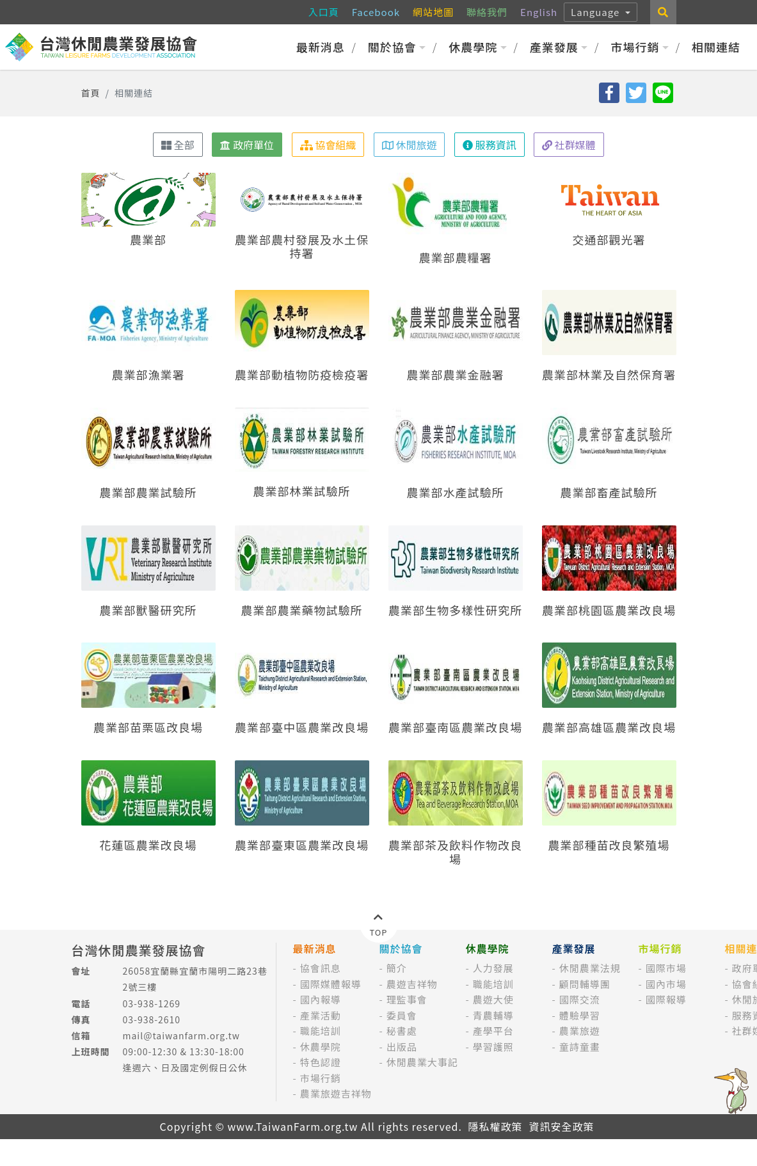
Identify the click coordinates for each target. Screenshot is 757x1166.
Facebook (376, 12)
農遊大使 (493, 999)
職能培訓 (320, 1030)
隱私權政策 (495, 1126)
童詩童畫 (579, 1046)
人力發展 (493, 968)
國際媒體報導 (331, 984)
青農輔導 (493, 1015)
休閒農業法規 (590, 968)
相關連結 (716, 46)
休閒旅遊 (409, 144)
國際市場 (666, 968)
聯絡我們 (486, 12)
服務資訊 (489, 144)
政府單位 (247, 144)
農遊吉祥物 (412, 984)
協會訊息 (320, 968)
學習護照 (493, 1046)
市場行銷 (639, 46)
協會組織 (328, 144)
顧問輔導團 (584, 984)
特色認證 (320, 1062)
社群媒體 (569, 144)
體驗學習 (579, 1015)
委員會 (401, 1015)
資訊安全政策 (561, 1126)
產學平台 (493, 1030)
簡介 (396, 968)
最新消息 (320, 46)
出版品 (401, 1046)
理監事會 (406, 999)
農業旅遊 (579, 1030)
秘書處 (401, 1030)
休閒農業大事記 (422, 1062)
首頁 (90, 92)
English (538, 12)
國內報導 (320, 999)
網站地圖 (433, 12)
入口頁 (323, 12)
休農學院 (478, 46)
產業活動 (320, 1015)
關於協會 (397, 46)
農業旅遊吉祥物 (336, 1093)
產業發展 (559, 46)
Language (597, 12)
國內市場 (666, 984)
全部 (178, 144)
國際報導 (666, 999)
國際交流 (579, 999)
